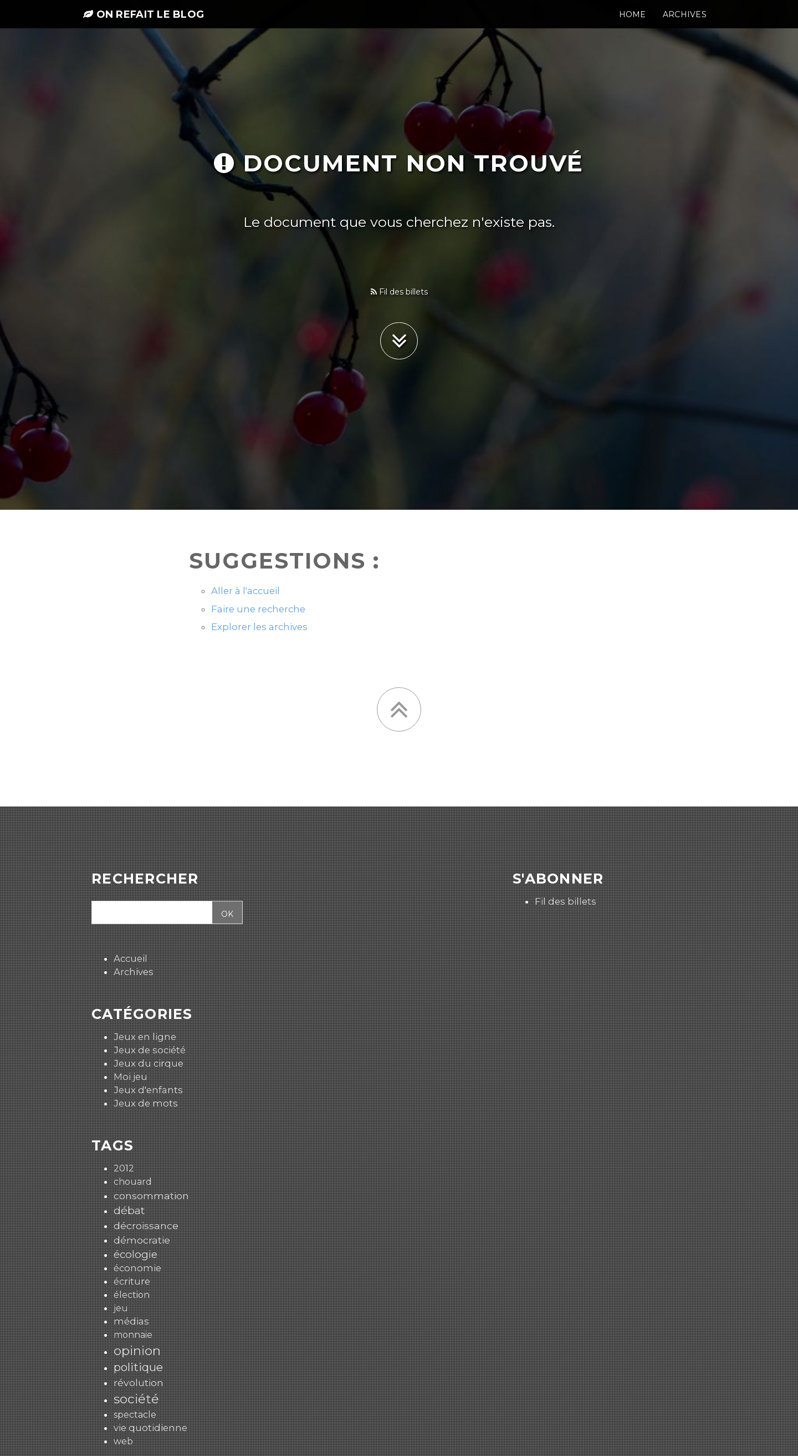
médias (131, 1321)
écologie (135, 1254)
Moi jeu (130, 1076)
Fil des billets (399, 292)
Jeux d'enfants (148, 1089)
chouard (133, 1181)
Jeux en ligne (145, 1036)
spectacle (135, 1414)
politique (138, 1367)
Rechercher (145, 879)
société (136, 1399)
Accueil (130, 958)
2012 (124, 1168)
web (123, 1441)
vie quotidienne (150, 1427)
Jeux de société (150, 1050)
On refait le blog (143, 23)
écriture (132, 1281)
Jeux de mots (146, 1103)
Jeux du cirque (148, 1063)
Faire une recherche (258, 609)
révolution (138, 1382)
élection (132, 1295)
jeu (121, 1308)
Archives (134, 971)
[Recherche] (150, 913)
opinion (137, 1350)
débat (129, 1210)
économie (137, 1268)
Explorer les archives (259, 626)
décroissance (146, 1225)
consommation (151, 1195)
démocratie (142, 1240)
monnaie (133, 1335)
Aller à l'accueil (245, 590)
